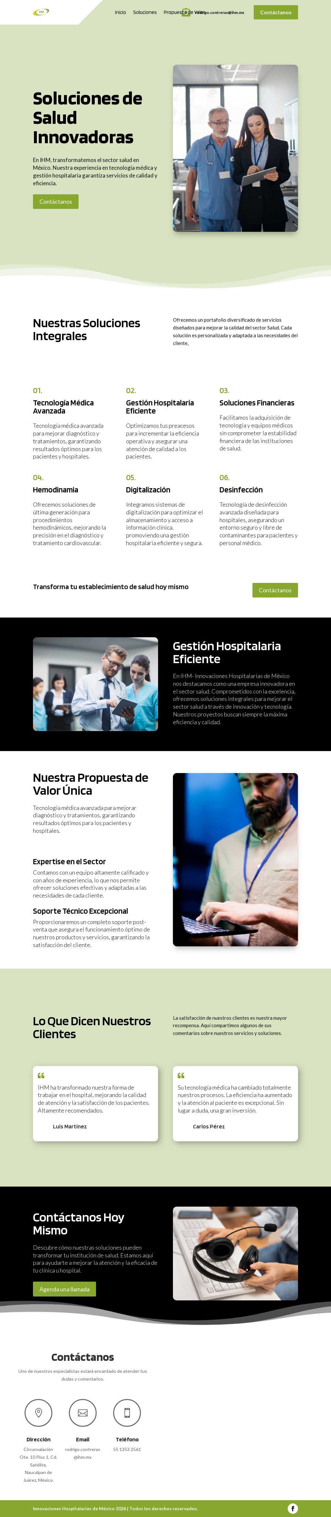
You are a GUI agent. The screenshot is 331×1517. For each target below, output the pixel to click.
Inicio (120, 12)
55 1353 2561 (127, 1449)
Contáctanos (276, 12)
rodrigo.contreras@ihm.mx (219, 12)
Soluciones (145, 12)
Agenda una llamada (64, 1289)
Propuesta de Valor (184, 12)
